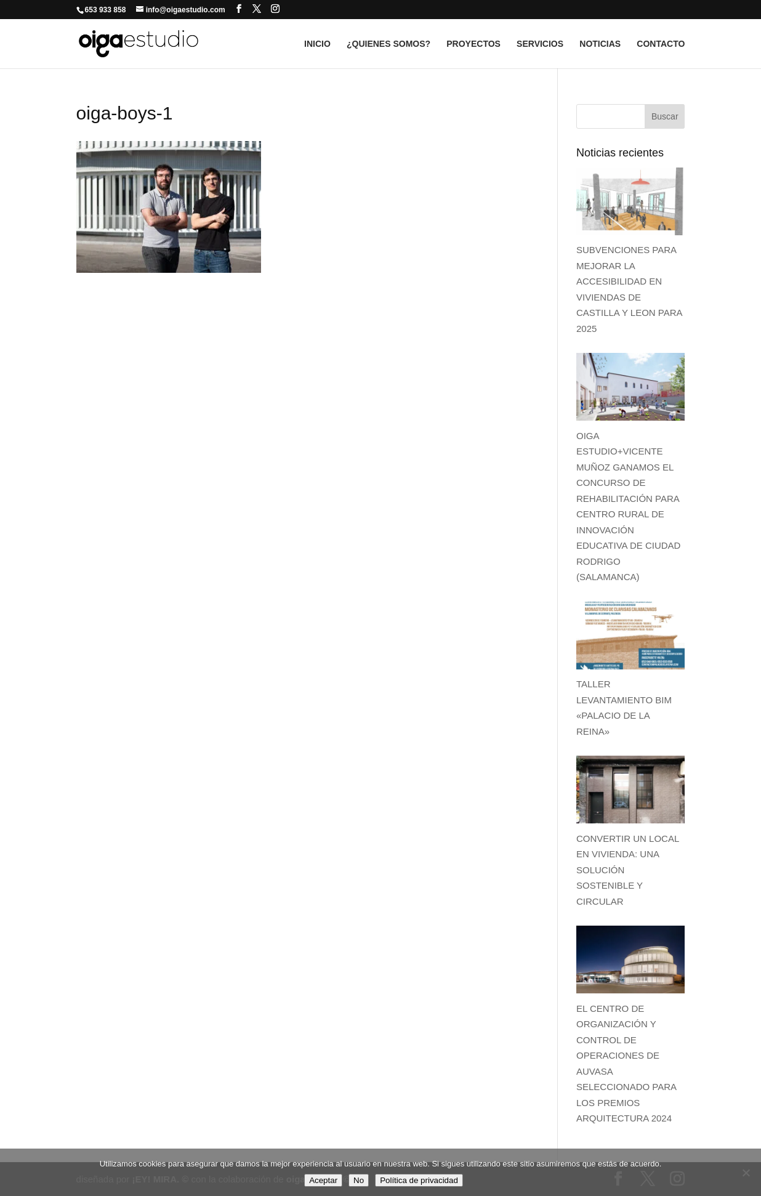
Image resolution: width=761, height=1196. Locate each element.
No (358, 1180)
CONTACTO (661, 44)
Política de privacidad (419, 1180)
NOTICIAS (600, 44)
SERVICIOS (540, 44)
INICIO (317, 44)
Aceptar (323, 1180)
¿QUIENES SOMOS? (388, 44)
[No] (745, 1172)
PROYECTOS (473, 44)
